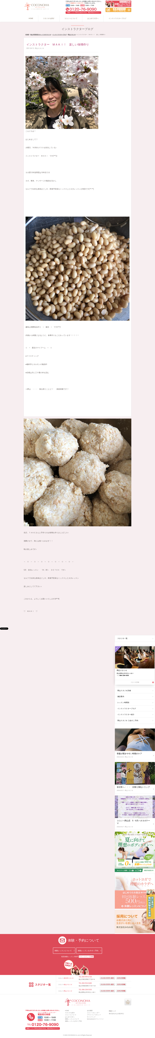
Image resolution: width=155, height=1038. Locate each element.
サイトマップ (91, 1017)
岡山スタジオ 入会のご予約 (127, 720)
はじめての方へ (93, 18)
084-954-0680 (87, 983)
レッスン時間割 (123, 702)
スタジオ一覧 (122, 638)
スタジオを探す (48, 18)
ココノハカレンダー (93, 1013)
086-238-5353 (87, 990)
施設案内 (120, 696)
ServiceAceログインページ (95, 1019)
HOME (31, 18)
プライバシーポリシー (94, 1015)
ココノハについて (70, 18)
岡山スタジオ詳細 (123, 691)
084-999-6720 (87, 977)
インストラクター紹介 (125, 714)
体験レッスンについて (63, 951)
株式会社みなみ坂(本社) (116, 1013)
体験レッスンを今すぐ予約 (88, 951)
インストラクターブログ (117, 18)
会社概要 (90, 1010)
